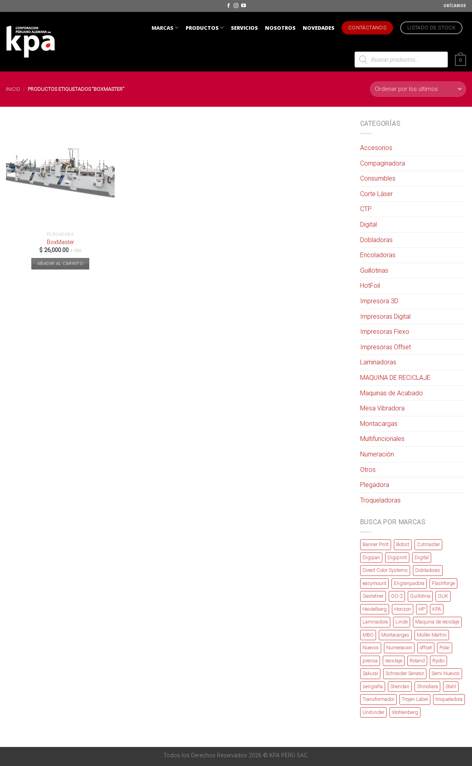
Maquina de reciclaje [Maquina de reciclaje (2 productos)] (437, 622)
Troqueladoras (380, 500)
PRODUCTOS (205, 27)
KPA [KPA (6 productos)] (436, 609)
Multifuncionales (382, 439)
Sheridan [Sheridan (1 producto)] (399, 686)
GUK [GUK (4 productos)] (443, 596)
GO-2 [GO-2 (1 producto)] (397, 596)
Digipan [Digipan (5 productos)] (371, 557)
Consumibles (377, 178)
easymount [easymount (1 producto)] (374, 583)
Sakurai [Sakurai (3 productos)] (370, 673)
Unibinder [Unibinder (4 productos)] (373, 712)
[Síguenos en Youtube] (243, 6)
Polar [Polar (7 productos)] (444, 648)
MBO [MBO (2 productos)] (368, 635)
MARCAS (165, 27)
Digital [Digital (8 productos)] (421, 557)
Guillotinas (374, 270)
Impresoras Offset (385, 347)
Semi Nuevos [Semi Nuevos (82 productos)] (446, 673)
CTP (366, 209)
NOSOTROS (280, 27)
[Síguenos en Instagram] (236, 6)
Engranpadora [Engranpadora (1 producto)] (409, 583)
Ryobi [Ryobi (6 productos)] (438, 661)
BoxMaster (60, 242)
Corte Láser (376, 194)
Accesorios (376, 148)
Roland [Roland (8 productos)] (417, 661)
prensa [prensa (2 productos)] (370, 661)
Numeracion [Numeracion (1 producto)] (399, 648)
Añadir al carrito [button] (60, 263)
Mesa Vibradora (382, 408)
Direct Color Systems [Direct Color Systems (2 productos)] (385, 570)
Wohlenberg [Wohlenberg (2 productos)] (405, 712)
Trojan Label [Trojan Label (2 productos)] (415, 699)
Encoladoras (377, 255)
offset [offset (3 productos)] (426, 648)
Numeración (377, 454)
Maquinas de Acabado (391, 393)
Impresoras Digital (385, 316)
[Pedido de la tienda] (418, 89)
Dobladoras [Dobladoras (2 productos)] (427, 570)
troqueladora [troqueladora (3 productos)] (449, 699)
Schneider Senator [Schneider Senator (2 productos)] (405, 673)
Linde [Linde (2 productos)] (401, 622)
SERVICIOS (244, 27)
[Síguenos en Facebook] (228, 6)
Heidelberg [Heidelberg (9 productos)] (375, 609)
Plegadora (374, 485)
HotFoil (370, 285)
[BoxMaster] (60, 173)
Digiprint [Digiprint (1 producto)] (397, 557)
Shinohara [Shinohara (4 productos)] (427, 686)
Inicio (13, 89)
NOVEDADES (318, 27)
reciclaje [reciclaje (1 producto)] (393, 661)
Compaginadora (382, 163)
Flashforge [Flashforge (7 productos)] (443, 583)
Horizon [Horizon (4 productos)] (402, 609)
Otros (368, 469)
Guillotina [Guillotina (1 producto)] (420, 596)
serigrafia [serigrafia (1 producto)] (373, 686)
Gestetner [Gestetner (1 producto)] (373, 596)
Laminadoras (378, 362)
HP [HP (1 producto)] (421, 609)
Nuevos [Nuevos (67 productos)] (371, 648)
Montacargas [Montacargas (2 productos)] (395, 635)
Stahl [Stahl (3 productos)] (450, 686)
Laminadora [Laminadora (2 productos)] (375, 622)
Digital (368, 224)
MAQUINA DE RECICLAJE (395, 377)
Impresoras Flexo (384, 331)
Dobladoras (376, 240)
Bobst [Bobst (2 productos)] (402, 544)
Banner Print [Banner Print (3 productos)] (376, 544)
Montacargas (378, 423)
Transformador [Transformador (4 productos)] (378, 699)
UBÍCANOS (454, 5)
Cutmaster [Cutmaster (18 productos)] (428, 544)
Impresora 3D (379, 301)
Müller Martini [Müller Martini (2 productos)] (432, 635)
